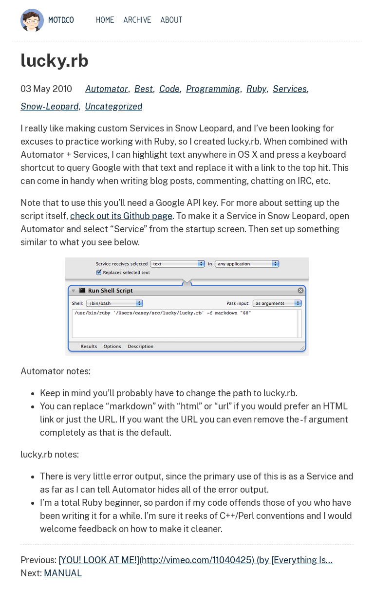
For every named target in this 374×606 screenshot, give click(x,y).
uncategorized (113, 106)
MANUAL (63, 573)
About (171, 20)
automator (106, 89)
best (143, 89)
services (290, 89)
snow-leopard (49, 106)
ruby (256, 89)
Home (105, 20)
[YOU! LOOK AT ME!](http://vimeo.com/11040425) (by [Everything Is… (195, 560)
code (169, 89)
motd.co (61, 20)
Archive (137, 20)
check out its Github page (121, 216)
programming (213, 89)
